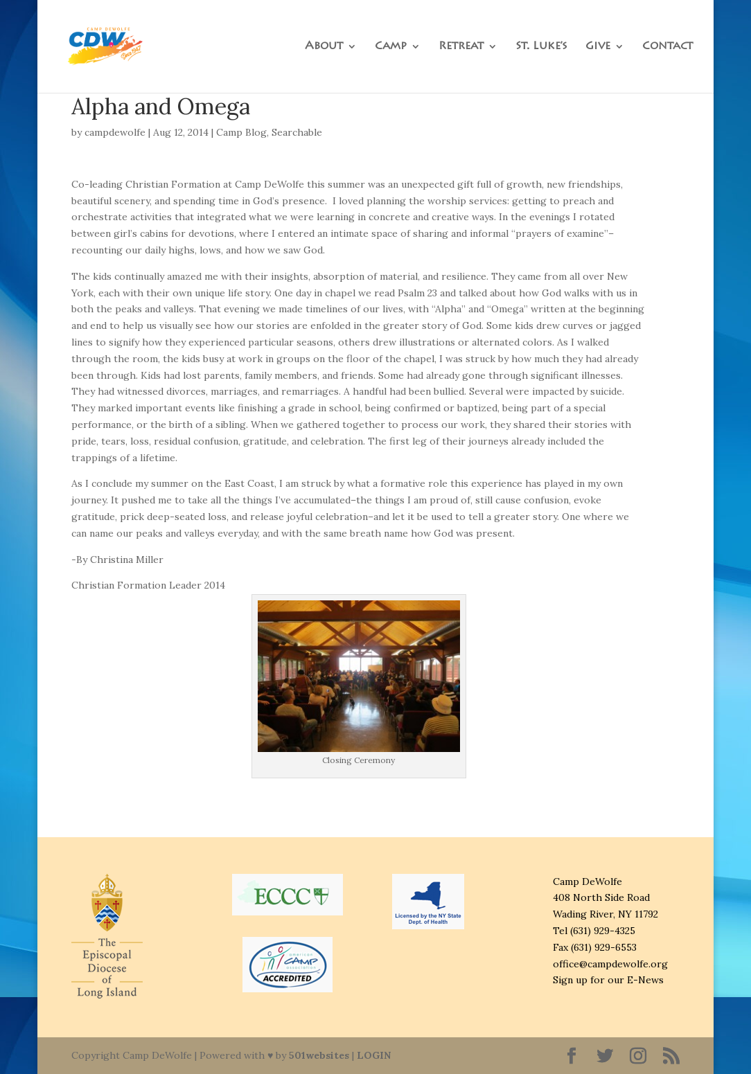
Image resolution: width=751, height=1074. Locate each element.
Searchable (297, 132)
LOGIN (374, 1055)
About (324, 47)
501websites (319, 1055)
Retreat (461, 47)
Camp (391, 47)
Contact (667, 47)
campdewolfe (115, 132)
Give (597, 47)
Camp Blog (241, 132)
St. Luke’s (541, 47)
